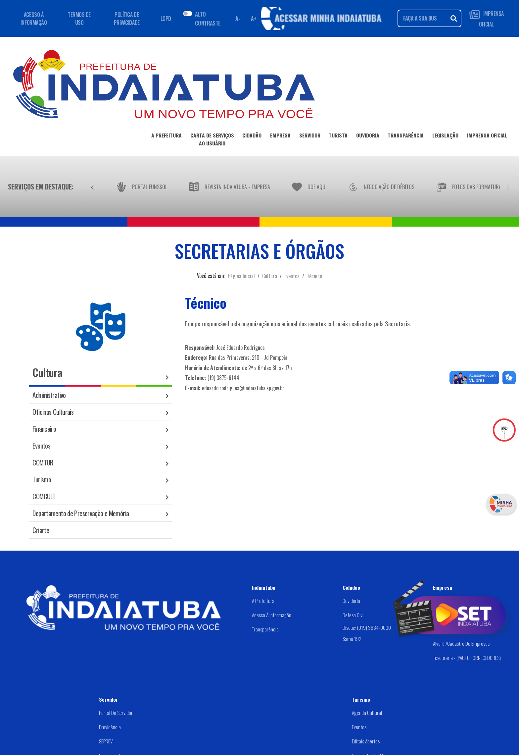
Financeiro (44, 428)
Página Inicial (241, 276)
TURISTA (338, 136)
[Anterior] (92, 186)
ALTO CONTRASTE (208, 18)
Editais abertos (366, 741)
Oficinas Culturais (52, 411)
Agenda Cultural (367, 713)
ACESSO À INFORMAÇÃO (34, 19)
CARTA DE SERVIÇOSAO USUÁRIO (212, 140)
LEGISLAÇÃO (445, 136)
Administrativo (49, 395)
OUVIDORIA (367, 136)
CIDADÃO (251, 136)
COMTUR (42, 462)
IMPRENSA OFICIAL (486, 18)
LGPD (166, 19)
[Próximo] (508, 186)
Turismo (41, 479)
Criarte (40, 530)
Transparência (265, 629)
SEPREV (106, 741)
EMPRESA (280, 136)
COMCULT (43, 496)
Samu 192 (352, 639)
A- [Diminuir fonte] (237, 19)
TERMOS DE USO (79, 19)
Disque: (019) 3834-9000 (367, 627)
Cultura (269, 276)
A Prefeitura (263, 601)
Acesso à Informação (271, 615)
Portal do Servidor (116, 713)
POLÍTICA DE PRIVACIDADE (127, 19)
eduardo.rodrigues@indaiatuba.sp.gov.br (243, 388)
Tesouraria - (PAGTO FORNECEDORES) (467, 658)
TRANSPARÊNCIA (406, 136)
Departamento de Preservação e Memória (80, 513)
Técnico (314, 276)
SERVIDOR (309, 136)
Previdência (110, 727)
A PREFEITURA (166, 136)
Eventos (292, 276)
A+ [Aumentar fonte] (253, 19)
